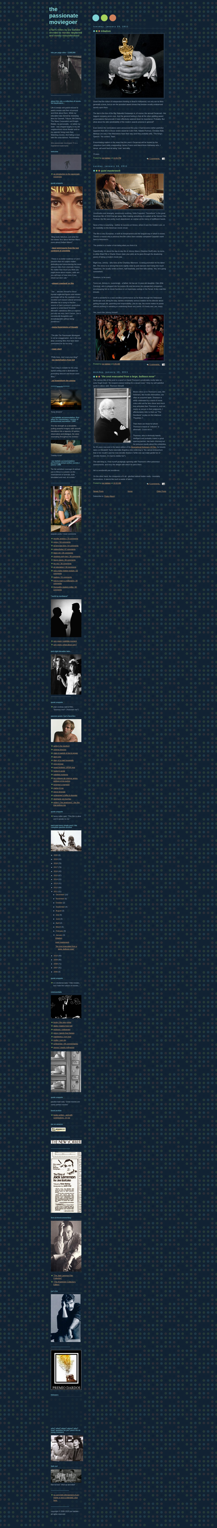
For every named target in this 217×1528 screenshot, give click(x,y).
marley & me (58, 788)
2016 (56, 871)
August (59, 911)
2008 (56, 964)
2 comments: (154, 158)
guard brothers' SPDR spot (64, 767)
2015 (56, 875)
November (60, 899)
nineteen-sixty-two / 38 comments (66, 556)
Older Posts (161, 491)
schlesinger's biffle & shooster (65, 795)
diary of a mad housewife (63, 760)
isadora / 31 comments (62, 577)
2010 (56, 956)
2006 (56, 972)
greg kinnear (58, 764)
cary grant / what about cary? (65, 645)
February (60, 931)
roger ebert (57, 349)
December (60, 895)
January (59, 935)
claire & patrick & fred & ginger (65, 753)
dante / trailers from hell (62, 1026)
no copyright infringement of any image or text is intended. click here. (66, 1497)
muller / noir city (59, 1040)
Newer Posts (98, 491)
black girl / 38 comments (63, 553)
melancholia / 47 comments (64, 549)
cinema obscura (59, 750)
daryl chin (57, 757)
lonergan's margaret (61, 785)
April (58, 923)
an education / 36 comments (64, 567)
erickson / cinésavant (61, 1029)
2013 (56, 883)
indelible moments (60, 775)
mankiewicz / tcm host (62, 1037)
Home (130, 491)
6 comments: (154, 484)
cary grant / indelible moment (65, 641)
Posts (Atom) (109, 496)
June (58, 919)
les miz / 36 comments (62, 563)
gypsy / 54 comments (62, 542)
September (60, 907)
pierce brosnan (59, 792)
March (58, 927)
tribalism (58, 938)
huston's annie (59, 771)
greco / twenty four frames (63, 1033)
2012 (56, 887)
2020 (56, 855)
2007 (56, 968)
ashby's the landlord (61, 746)
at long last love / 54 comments (65, 546)
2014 (56, 879)
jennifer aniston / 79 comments (65, 539)
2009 (56, 960)
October (59, 903)
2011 (56, 892)
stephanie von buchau (62, 799)
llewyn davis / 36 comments (64, 560)
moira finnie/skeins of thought (65, 327)
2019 (56, 859)
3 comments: (154, 364)
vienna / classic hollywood (63, 1047)
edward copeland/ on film (63, 283)
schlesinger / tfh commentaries (65, 1044)
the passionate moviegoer (63, 15)
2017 (56, 867)
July (58, 915)
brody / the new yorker (62, 1022)
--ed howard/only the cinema (63, 381)
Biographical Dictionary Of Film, (144, 447)
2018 (56, 863)
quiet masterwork (62, 942)
